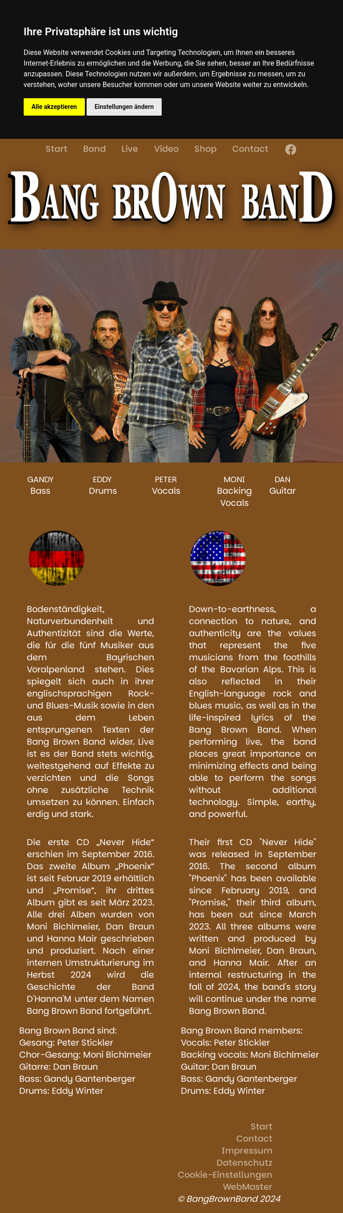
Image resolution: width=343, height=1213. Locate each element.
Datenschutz (244, 1163)
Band (94, 149)
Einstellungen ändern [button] (124, 106)
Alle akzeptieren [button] (54, 106)
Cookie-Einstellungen (225, 1175)
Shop (205, 149)
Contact (250, 149)
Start (56, 149)
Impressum (247, 1151)
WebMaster (247, 1187)
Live (129, 149)
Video (166, 149)
